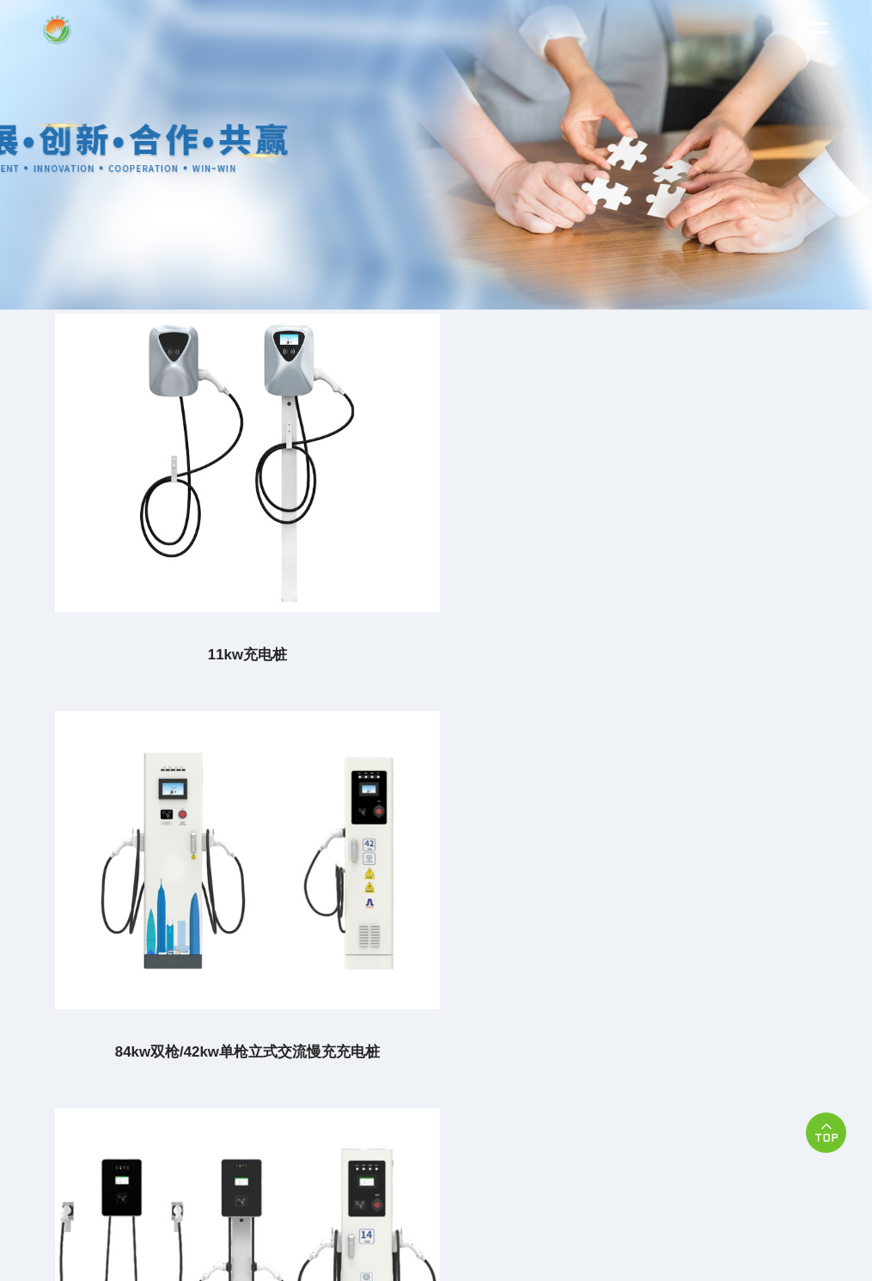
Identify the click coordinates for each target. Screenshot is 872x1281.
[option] (436, 155)
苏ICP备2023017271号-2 (604, 1098)
